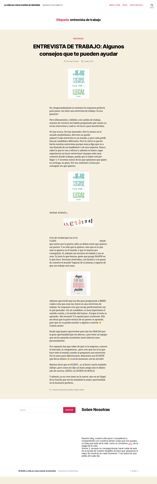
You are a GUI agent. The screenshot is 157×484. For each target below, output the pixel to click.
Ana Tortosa (73, 69)
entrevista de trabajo (66, 397)
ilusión (76, 397)
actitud (54, 397)
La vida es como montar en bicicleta (23, 5)
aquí (130, 451)
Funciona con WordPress (69, 478)
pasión (82, 397)
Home (125, 5)
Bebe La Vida (114, 5)
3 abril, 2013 (88, 69)
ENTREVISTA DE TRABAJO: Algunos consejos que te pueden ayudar (78, 53)
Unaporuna (78, 38)
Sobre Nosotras (136, 5)
